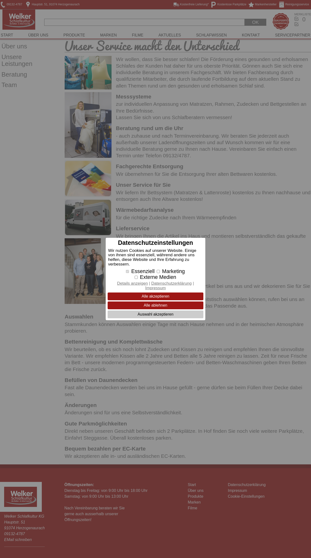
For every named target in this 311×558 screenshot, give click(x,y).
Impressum (155, 288)
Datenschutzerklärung (171, 283)
